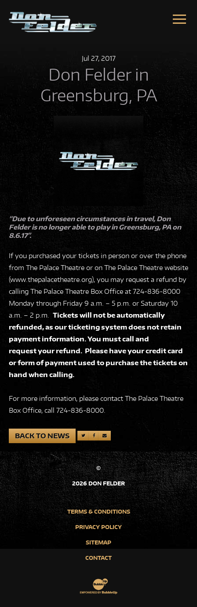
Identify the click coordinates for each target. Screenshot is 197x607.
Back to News (42, 436)
